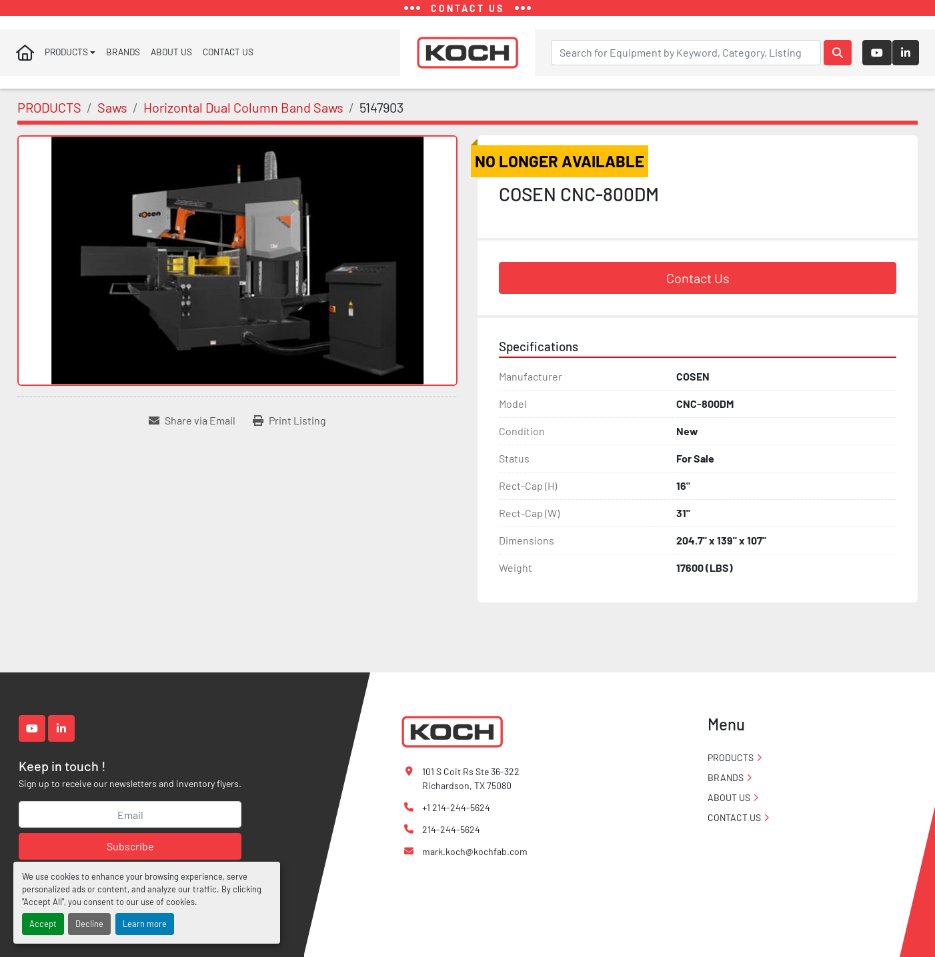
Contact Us (698, 284)
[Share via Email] (192, 426)
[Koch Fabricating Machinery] (452, 730)
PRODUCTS (66, 55)
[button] (70, 55)
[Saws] (112, 113)
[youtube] (877, 55)
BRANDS (123, 55)
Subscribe (130, 846)
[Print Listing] (289, 426)
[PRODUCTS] (49, 113)
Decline (89, 923)
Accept (43, 923)
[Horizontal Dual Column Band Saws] (243, 113)
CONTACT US (228, 55)
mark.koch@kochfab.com (475, 851)
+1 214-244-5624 (456, 807)
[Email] (130, 814)
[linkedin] (905, 55)
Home (25, 55)
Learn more (145, 923)
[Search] (686, 55)
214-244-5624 (451, 829)
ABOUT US (171, 55)
